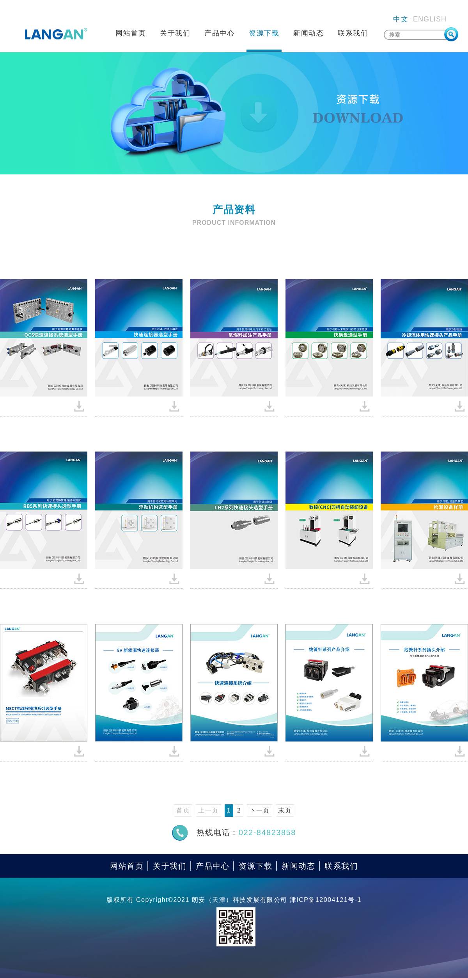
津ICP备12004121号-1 (326, 899)
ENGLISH (430, 19)
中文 (400, 19)
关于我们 (175, 33)
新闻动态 (308, 33)
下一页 (259, 810)
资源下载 (264, 33)
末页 (285, 810)
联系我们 (353, 33)
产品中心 (219, 33)
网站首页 (130, 33)
